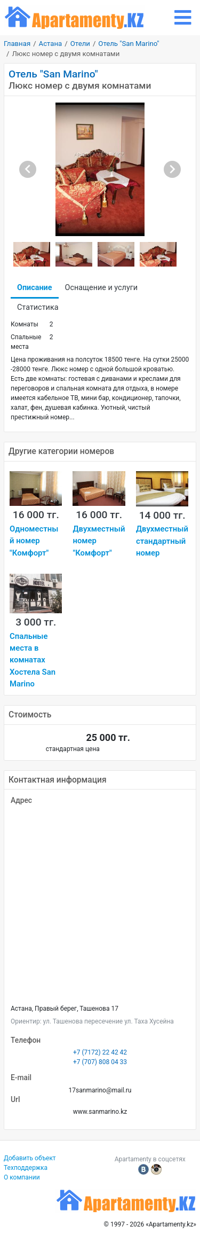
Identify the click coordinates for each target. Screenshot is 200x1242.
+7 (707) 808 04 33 (100, 1062)
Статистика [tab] (37, 307)
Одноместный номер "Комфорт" (34, 541)
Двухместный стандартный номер (162, 541)
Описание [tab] (34, 287)
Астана (50, 44)
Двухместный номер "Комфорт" (99, 541)
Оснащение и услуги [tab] (101, 287)
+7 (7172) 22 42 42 (100, 1052)
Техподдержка (25, 1167)
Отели (80, 44)
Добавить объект (30, 1158)
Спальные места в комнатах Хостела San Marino (32, 660)
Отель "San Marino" (128, 44)
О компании (22, 1177)
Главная (17, 44)
